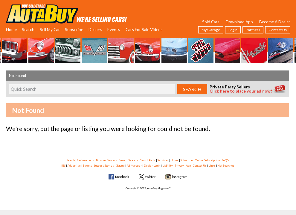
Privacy (179, 165)
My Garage (211, 29)
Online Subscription (207, 160)
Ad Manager (134, 165)
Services (163, 160)
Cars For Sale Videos (144, 29)
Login (232, 29)
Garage (120, 165)
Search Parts (147, 160)
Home (11, 29)
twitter (150, 177)
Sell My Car (50, 29)
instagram (179, 177)
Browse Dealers (106, 160)
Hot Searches (226, 165)
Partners (253, 29)
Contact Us (277, 29)
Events (113, 29)
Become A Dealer (274, 21)
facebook (122, 177)
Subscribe (74, 29)
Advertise (74, 165)
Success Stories (104, 165)
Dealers (95, 29)
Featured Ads (85, 160)
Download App (239, 21)
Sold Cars (210, 21)
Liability (167, 165)
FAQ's (225, 160)
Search (28, 29)
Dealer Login (152, 165)
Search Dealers (128, 160)
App (188, 165)
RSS (63, 165)
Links (212, 165)
